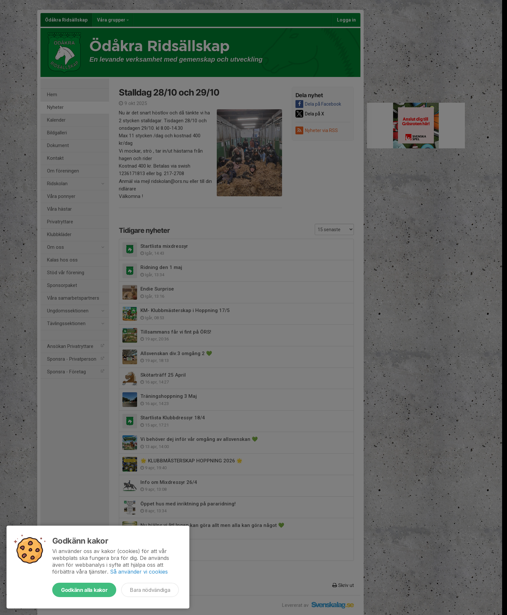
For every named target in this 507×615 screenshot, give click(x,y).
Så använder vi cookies (139, 571)
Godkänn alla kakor (84, 590)
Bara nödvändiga (150, 590)
